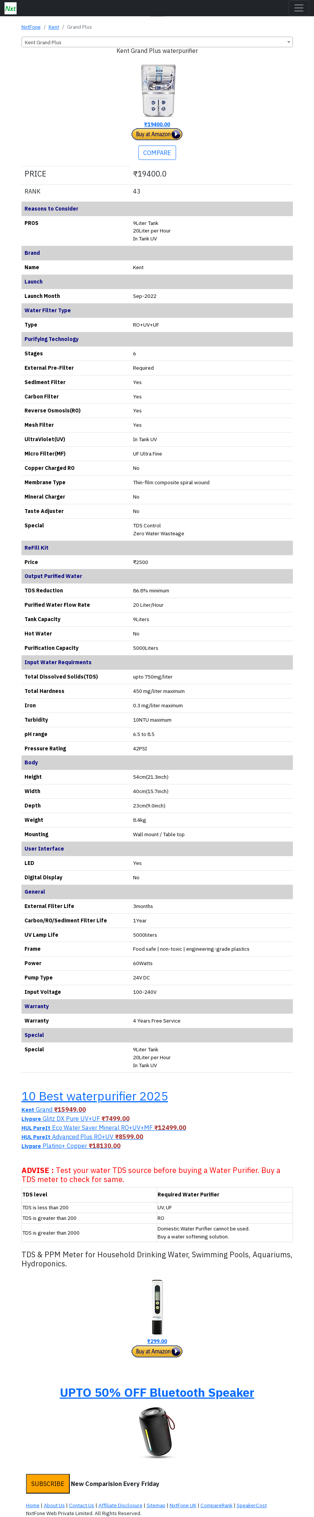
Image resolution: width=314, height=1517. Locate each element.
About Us (54, 1505)
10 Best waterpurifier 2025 (94, 1096)
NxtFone (31, 26)
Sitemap (156, 1505)
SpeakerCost (252, 1505)
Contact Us (81, 1505)
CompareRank (217, 1505)
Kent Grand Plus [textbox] (43, 42)
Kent (54, 26)
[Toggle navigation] (298, 7)
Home (33, 1505)
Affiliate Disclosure (120, 1505)
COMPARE (157, 153)
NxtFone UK (183, 1505)
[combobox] (157, 42)
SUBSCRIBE (47, 1484)
